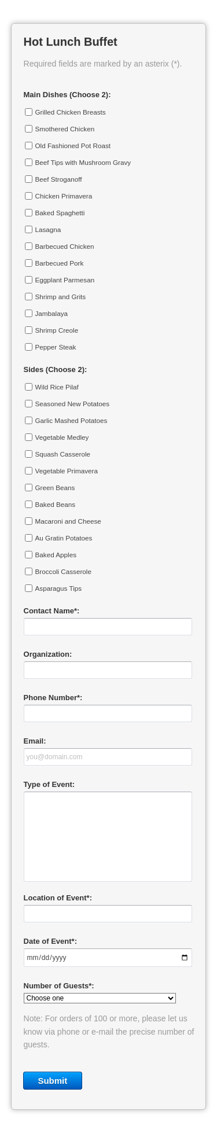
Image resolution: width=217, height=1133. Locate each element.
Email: (35, 741)
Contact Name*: (52, 610)
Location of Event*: (58, 897)
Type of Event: (49, 784)
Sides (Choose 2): (55, 369)
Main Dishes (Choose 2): (67, 94)
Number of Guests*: (59, 985)
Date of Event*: (50, 941)
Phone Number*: (53, 697)
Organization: (48, 654)
